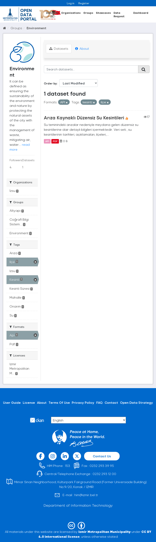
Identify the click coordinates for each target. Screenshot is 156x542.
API (47, 141)
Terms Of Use (59, 402)
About (82, 48)
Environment (36, 28)
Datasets (52, 12)
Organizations (71, 12)
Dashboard (140, 12)
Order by (50, 83)
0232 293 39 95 (102, 465)
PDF (55, 141)
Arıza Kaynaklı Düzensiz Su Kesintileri (84, 117)
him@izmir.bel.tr (86, 495)
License (29, 402)
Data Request (119, 14)
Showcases (103, 12)
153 (67, 465)
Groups (88, 12)
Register (83, 3)
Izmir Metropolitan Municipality (104, 531)
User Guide (12, 402)
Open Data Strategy (136, 402)
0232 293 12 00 (104, 474)
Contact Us (102, 456)
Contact (111, 402)
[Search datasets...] (91, 69)
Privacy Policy (83, 402)
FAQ (99, 402)
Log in (70, 3)
